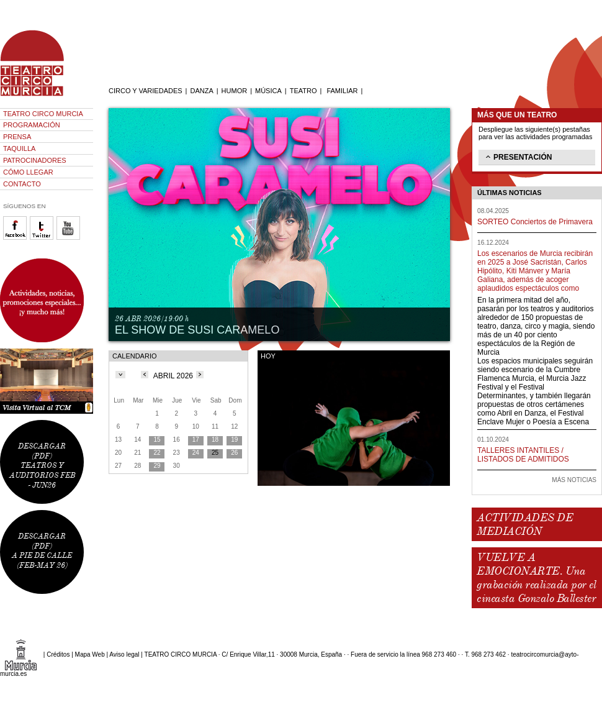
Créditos (58, 654)
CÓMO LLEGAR (28, 172)
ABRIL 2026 (173, 376)
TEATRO (303, 90)
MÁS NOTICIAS (574, 479)
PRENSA (17, 136)
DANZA (201, 90)
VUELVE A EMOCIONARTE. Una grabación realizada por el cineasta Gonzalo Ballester (536, 577)
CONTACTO (22, 184)
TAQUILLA (19, 148)
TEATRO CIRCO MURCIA (43, 113)
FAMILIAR (341, 90)
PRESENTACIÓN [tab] (517, 157)
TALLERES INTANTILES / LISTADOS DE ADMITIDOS (523, 454)
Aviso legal (124, 654)
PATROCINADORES (34, 160)
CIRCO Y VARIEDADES (145, 90)
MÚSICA (268, 90)
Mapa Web (90, 654)
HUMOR (235, 90)
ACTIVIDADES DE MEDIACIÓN (525, 524)
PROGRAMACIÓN (31, 125)
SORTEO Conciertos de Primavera (535, 221)
